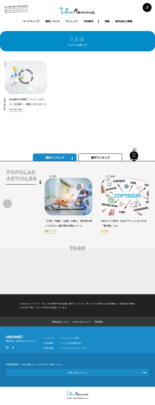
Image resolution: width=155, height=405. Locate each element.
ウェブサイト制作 (70, 337)
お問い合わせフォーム (77, 372)
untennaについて (82, 321)
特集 (107, 21)
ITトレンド (72, 21)
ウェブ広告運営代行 (72, 343)
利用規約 (98, 321)
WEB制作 (88, 21)
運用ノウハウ (52, 21)
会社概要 (49, 343)
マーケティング (31, 21)
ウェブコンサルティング (74, 348)
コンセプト (50, 337)
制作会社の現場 (123, 21)
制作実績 (49, 348)
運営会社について (60, 321)
